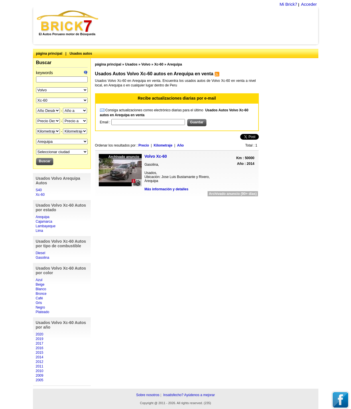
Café (39, 298)
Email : (105, 122)
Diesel (40, 253)
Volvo (146, 64)
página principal (49, 54)
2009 (40, 376)
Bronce (41, 294)
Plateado (42, 312)
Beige (40, 284)
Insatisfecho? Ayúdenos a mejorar (189, 395)
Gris (39, 303)
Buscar (44, 62)
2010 (40, 371)
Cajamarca (44, 222)
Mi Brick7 (288, 4)
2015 (40, 353)
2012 (40, 362)
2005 (40, 380)
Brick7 (68, 21)
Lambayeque (46, 226)
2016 (40, 348)
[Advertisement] (211, 26)
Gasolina (42, 258)
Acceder (309, 4)
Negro (40, 307)
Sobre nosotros (147, 395)
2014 (40, 357)
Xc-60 (40, 195)
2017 (40, 343)
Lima (39, 231)
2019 (40, 339)
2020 (40, 334)
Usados (131, 64)
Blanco (41, 289)
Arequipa (43, 217)
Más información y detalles (166, 189)
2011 (40, 366)
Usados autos (81, 54)
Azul (39, 280)
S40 (39, 190)
